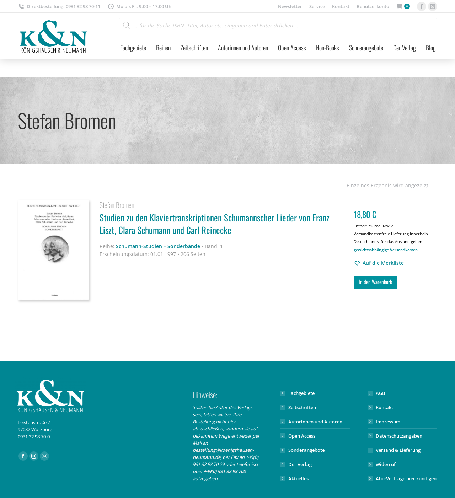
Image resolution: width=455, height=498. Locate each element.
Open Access (301, 436)
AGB (380, 393)
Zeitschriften (302, 407)
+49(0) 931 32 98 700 (225, 471)
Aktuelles (298, 478)
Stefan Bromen (117, 204)
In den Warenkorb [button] (375, 281)
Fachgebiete (301, 393)
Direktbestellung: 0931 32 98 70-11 (59, 6)
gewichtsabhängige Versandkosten (386, 249)
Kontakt (384, 407)
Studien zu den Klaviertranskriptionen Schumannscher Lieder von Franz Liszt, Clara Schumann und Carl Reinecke (222, 225)
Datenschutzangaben (399, 436)
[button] (379, 263)
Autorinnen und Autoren (315, 421)
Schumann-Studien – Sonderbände (158, 246)
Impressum (388, 421)
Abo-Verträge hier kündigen (406, 478)
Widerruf (386, 464)
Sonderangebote (306, 450)
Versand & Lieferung (398, 450)
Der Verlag (300, 464)
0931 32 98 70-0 (34, 436)
